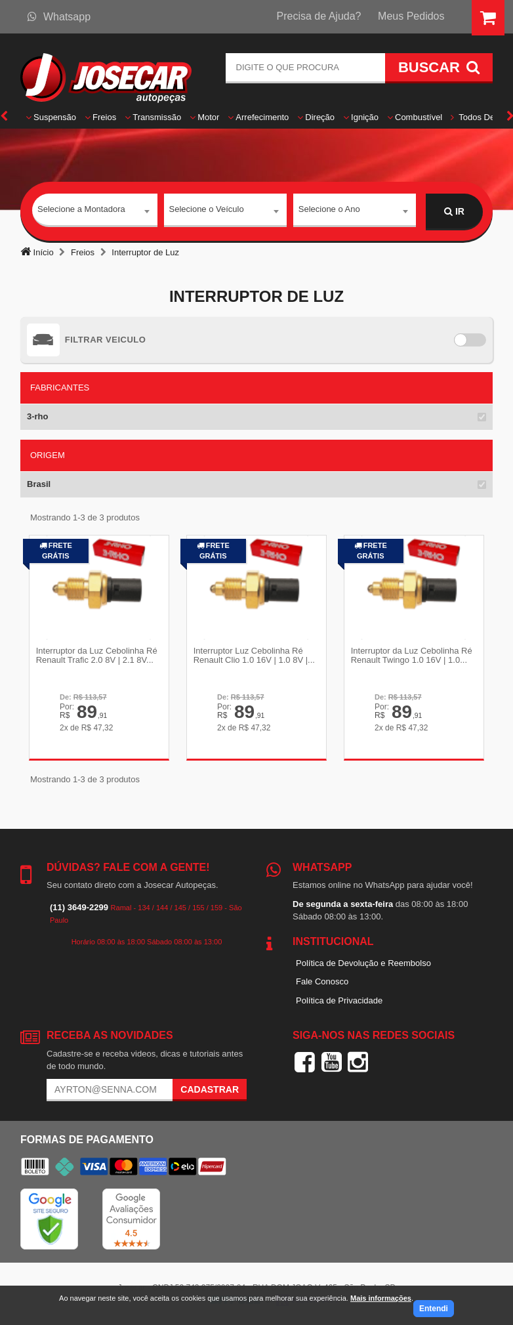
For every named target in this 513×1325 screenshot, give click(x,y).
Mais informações (380, 1298)
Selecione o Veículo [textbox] (206, 211)
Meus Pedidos (411, 16)
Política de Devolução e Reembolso (363, 962)
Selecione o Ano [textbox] (329, 211)
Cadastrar (209, 1088)
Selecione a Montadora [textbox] (81, 211)
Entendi (433, 1308)
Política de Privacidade (339, 1000)
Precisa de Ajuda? (319, 16)
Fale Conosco (322, 981)
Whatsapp (59, 16)
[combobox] (94, 212)
